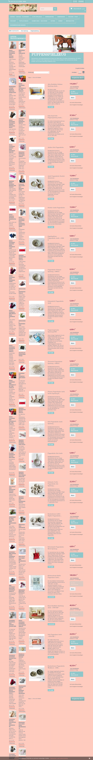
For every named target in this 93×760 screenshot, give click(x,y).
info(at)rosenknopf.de (72, 727)
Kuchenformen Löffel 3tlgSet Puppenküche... (55, 515)
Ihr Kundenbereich (40, 716)
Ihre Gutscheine (39, 727)
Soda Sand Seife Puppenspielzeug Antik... (55, 116)
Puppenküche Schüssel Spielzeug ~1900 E (54, 270)
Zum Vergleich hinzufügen (76, 104)
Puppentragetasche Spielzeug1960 (53, 331)
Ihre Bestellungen (39, 718)
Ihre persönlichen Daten (41, 725)
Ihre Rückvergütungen (40, 721)
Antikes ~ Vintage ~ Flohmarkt (19, 16)
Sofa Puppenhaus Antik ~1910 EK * (55, 635)
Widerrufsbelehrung (27, 730)
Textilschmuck (23, 21)
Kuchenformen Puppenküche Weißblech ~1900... (56, 667)
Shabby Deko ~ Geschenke (39, 21)
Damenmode (61, 16)
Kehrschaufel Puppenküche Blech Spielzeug (56, 548)
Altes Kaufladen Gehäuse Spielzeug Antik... (55, 85)
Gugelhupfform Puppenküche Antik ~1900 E (56, 238)
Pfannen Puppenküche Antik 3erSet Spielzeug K (56, 392)
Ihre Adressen (38, 723)
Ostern (53, 21)
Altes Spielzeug (37, 16)
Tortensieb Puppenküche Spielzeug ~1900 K (55, 362)
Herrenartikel (49, 16)
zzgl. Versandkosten (74, 86)
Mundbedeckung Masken (18, 25)
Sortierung (31, 72)
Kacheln (79, 72)
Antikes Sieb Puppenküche (56, 147)
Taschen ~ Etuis (73, 16)
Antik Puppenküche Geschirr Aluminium (56, 177)
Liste (83, 72)
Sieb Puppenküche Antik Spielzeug (55, 422)
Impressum (24, 724)
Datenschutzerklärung (27, 726)
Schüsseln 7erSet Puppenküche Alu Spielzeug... (53, 483)
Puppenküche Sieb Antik (55, 453)
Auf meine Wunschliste (75, 102)
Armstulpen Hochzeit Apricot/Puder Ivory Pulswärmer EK (17, 537)
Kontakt (75, 1)
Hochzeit (13, 21)
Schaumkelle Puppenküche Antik (56, 302)
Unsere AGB (25, 728)
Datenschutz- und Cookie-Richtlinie (59, 758)
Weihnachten (70, 21)
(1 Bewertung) (22, 64)
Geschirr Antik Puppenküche (56, 207)
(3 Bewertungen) (22, 304)
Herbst (60, 21)
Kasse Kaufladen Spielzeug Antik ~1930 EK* (56, 606)
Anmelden (81, 1)
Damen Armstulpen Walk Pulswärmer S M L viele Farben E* (16, 295)
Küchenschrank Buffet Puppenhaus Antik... (54, 576)
